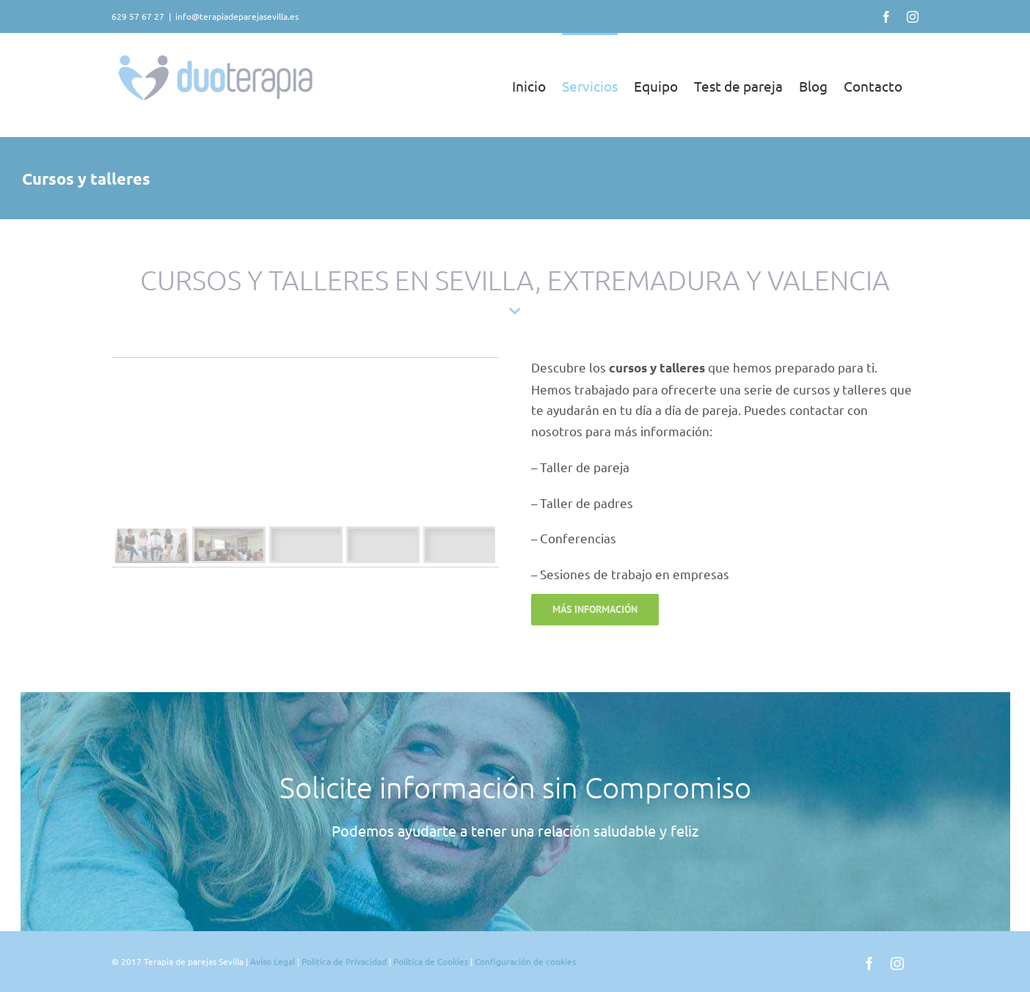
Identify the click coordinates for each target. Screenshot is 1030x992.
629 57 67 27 (138, 16)
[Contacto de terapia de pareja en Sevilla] (595, 609)
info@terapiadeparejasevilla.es (237, 16)
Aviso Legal (272, 961)
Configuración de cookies (525, 961)
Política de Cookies (430, 961)
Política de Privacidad (345, 961)
